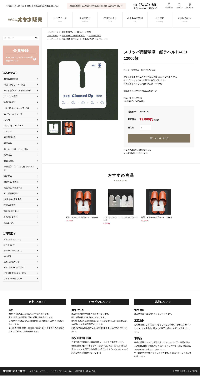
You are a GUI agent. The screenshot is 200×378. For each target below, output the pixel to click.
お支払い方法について (13, 252)
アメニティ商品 (11, 97)
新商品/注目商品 (11, 79)
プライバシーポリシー (13, 281)
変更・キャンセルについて (15, 269)
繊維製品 (8, 176)
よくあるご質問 (136, 20)
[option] (82, 84)
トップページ (59, 20)
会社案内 (161, 20)
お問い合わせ (187, 20)
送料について (10, 246)
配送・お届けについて (13, 240)
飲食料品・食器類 (11, 182)
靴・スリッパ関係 (86, 32)
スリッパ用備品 (98, 35)
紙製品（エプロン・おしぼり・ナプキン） (19, 169)
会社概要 (8, 257)
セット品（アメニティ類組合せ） (17, 91)
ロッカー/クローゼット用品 (75, 35)
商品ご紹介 (84, 20)
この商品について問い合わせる (139, 150)
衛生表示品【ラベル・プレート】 (98, 39)
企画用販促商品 (11, 217)
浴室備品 (8, 155)
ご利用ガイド (110, 20)
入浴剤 (7, 120)
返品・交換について (12, 263)
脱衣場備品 (9, 161)
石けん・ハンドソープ (13, 114)
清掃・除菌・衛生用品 (72, 39)
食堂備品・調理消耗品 (13, 188)
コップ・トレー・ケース (13, 126)
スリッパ (8, 132)
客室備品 (8, 144)
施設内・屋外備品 (11, 211)
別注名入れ (9, 223)
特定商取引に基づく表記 (89, 373)
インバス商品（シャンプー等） (16, 108)
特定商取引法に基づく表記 (137, 153)
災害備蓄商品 (10, 206)
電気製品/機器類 (11, 194)
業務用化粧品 (10, 103)
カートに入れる (161, 138)
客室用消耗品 (69, 32)
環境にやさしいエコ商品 (14, 85)
